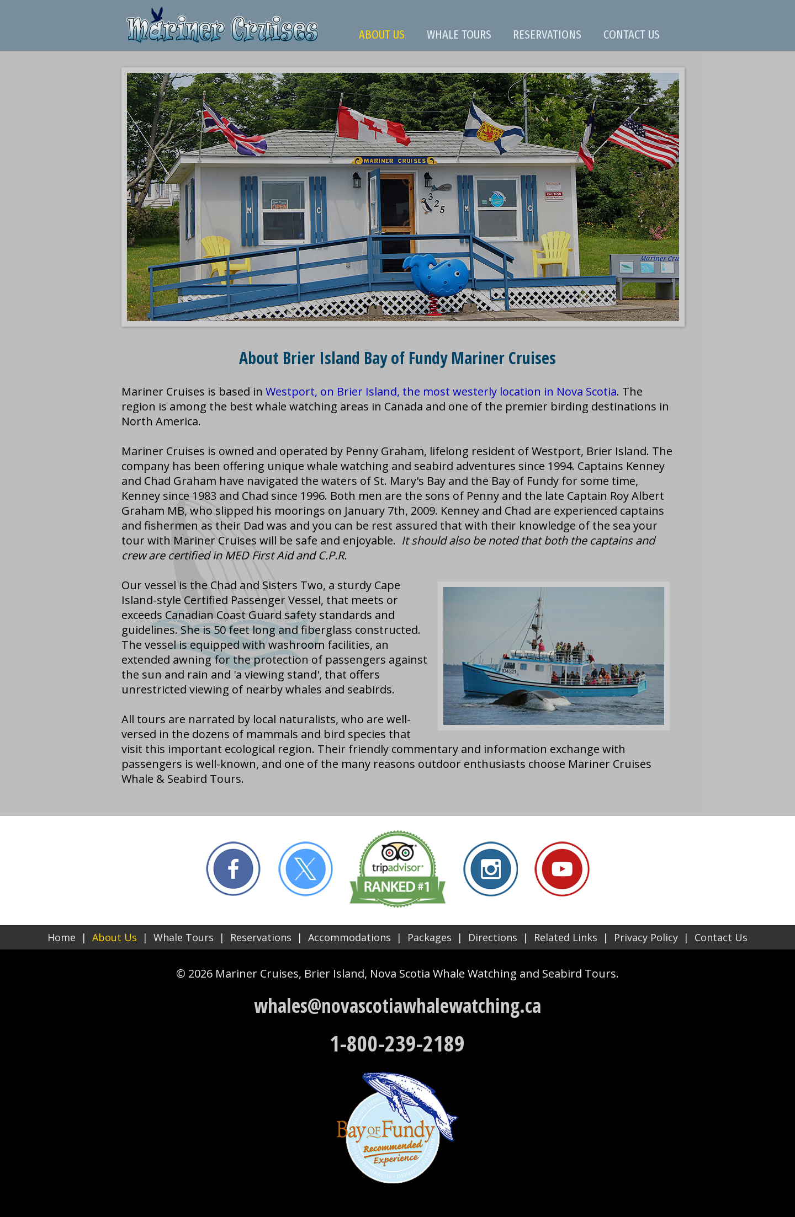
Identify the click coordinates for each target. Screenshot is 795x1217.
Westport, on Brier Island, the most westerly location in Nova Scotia (441, 391)
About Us (114, 937)
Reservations (261, 937)
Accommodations (349, 937)
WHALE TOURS (459, 34)
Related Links (565, 937)
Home (61, 937)
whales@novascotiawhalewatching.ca (397, 1005)
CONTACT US (631, 34)
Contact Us (721, 937)
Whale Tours (183, 937)
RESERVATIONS (547, 34)
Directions (492, 937)
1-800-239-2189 (397, 1043)
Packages (429, 937)
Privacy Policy (646, 937)
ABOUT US (382, 34)
